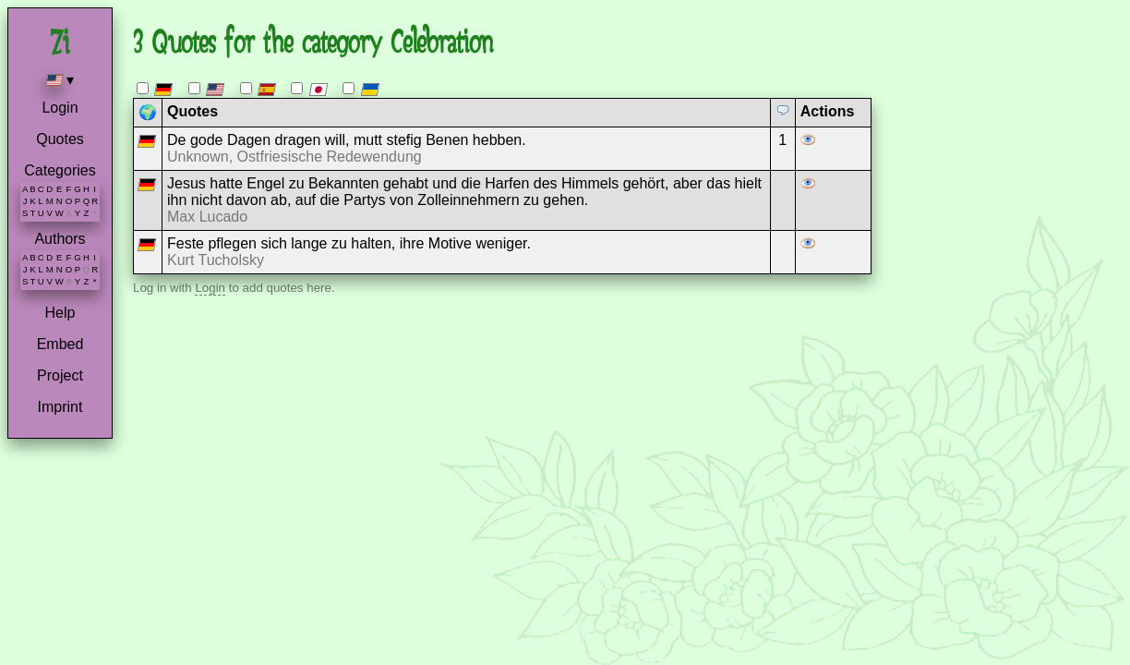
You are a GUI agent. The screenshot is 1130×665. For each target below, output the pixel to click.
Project (60, 375)
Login (60, 107)
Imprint (60, 407)
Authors (59, 239)
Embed (60, 344)
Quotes (60, 139)
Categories (59, 170)
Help (60, 312)
